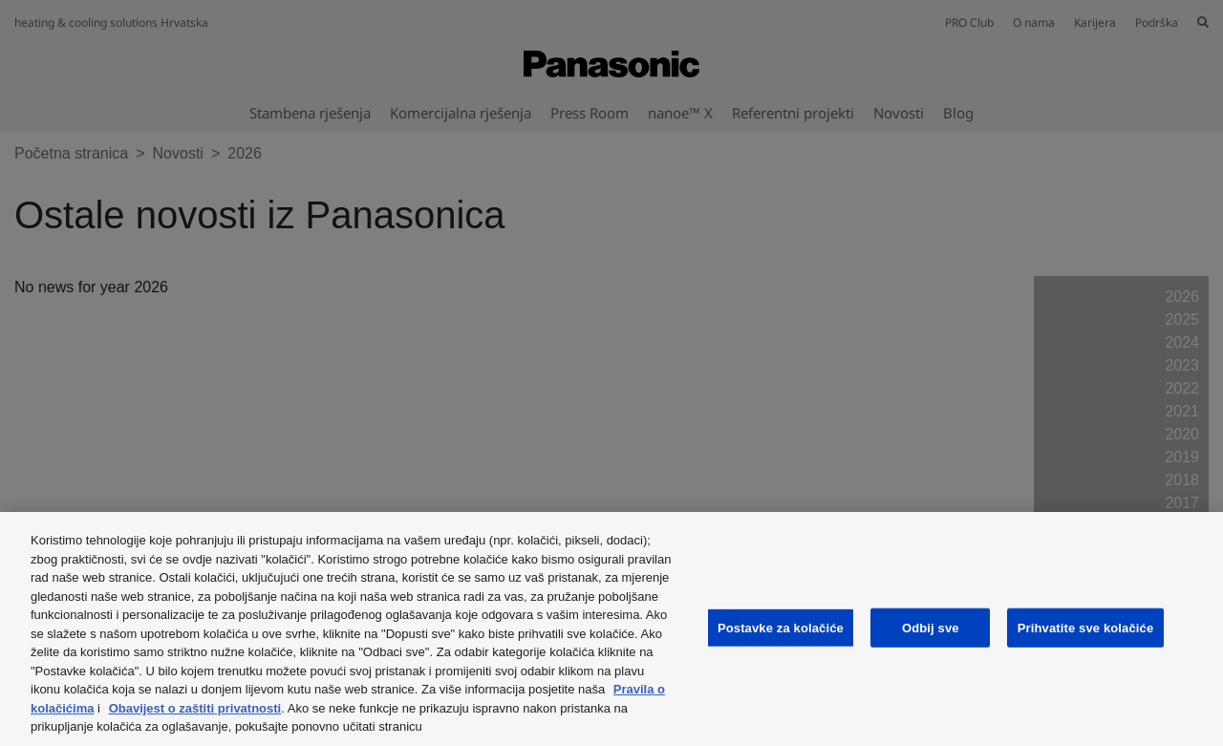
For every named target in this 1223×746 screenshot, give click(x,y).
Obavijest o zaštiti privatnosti (195, 708)
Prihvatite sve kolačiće (1085, 627)
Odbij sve (930, 627)
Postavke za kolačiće (781, 627)
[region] (611, 629)
